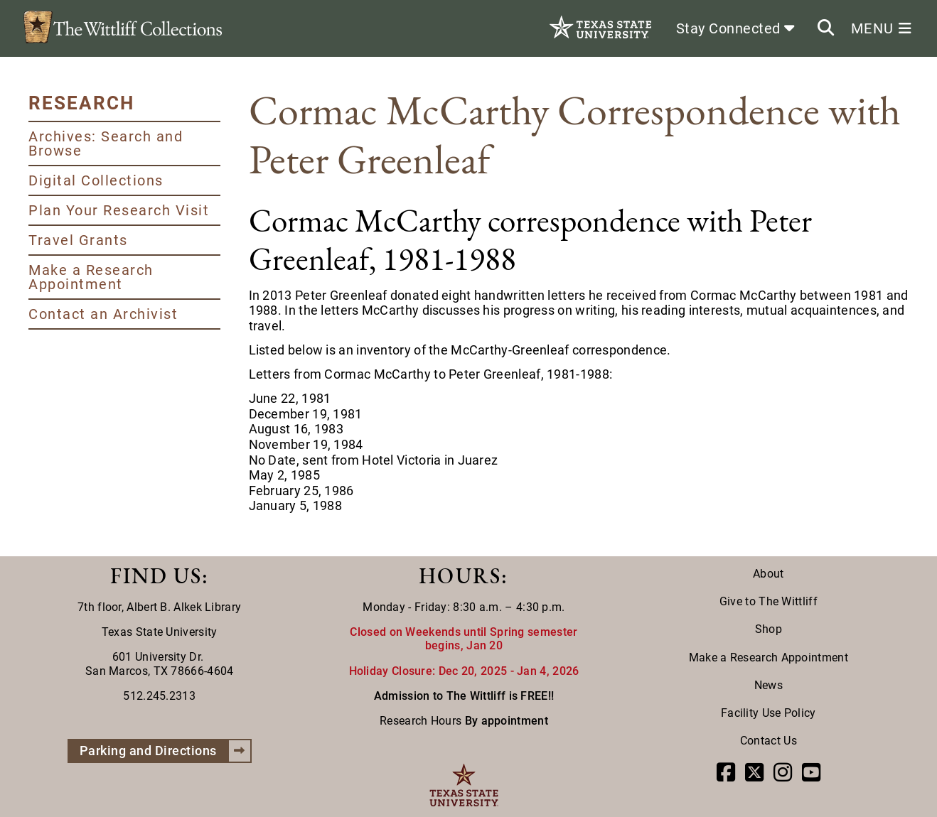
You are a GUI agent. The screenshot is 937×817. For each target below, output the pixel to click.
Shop (768, 629)
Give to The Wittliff (768, 601)
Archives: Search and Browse (105, 143)
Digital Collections (96, 180)
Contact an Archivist (103, 314)
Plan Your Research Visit (118, 210)
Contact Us (768, 740)
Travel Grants (78, 240)
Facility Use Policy (768, 713)
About (768, 573)
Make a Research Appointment (91, 277)
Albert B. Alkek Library (184, 607)
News (768, 685)
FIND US (156, 576)
